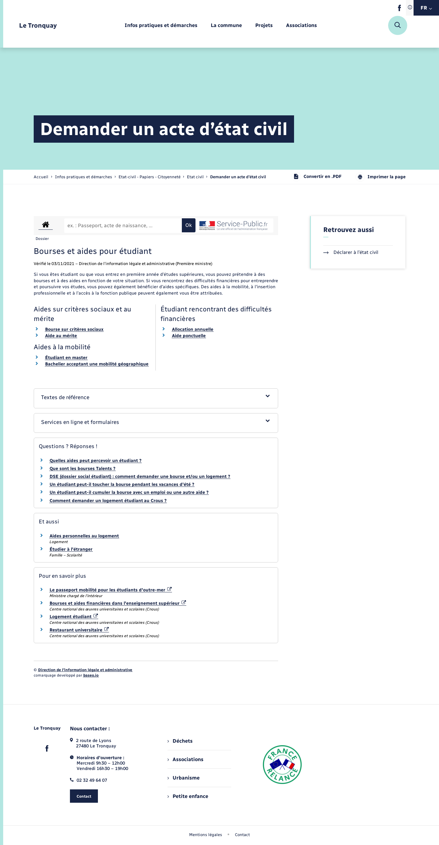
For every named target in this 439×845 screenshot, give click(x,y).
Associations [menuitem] (185, 759)
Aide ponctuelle (189, 335)
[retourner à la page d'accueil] (38, 26)
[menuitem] (161, 26)
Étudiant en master (66, 357)
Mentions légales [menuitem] (205, 834)
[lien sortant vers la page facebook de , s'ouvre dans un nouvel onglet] (399, 9)
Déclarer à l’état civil (350, 252)
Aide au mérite (61, 335)
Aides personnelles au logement (84, 536)
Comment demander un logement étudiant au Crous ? (108, 500)
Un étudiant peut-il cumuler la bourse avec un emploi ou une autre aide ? (129, 492)
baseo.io (91, 675)
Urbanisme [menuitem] (183, 778)
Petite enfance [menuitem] (188, 796)
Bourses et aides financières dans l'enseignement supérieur (118, 603)
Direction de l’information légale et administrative (85, 670)
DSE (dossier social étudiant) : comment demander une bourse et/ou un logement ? (140, 476)
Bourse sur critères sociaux (74, 329)
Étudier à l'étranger (71, 549)
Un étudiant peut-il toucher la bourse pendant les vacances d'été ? (122, 484)
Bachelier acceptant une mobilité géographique (96, 364)
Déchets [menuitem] (180, 741)
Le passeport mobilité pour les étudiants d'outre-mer (111, 590)
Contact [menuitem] (242, 834)
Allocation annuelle (192, 329)
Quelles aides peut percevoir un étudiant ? (95, 460)
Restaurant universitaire (79, 630)
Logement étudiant (74, 616)
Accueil (41, 176)
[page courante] (238, 176)
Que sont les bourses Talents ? (82, 468)
